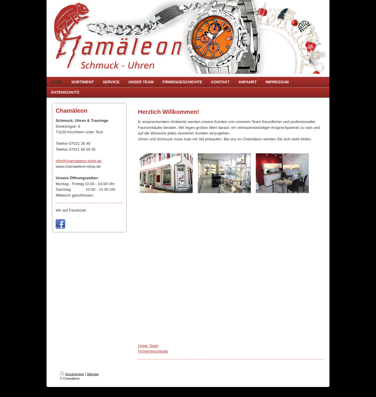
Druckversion (72, 374)
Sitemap (92, 374)
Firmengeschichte (153, 351)
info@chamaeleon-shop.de (79, 161)
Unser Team (148, 345)
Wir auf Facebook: (71, 210)
